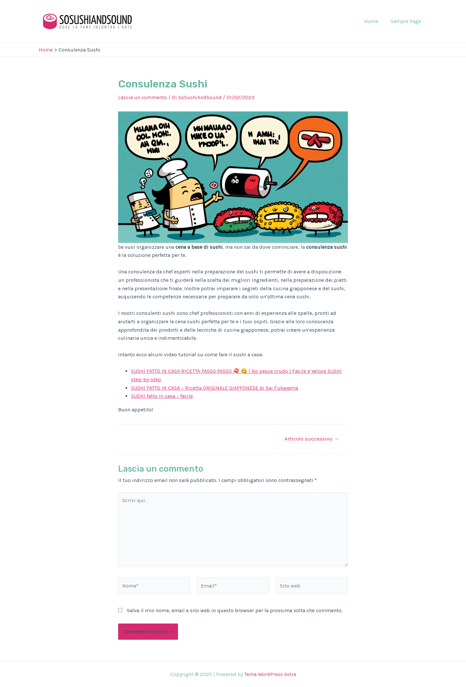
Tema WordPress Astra (270, 674)
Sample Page (407, 21)
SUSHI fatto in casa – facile (162, 396)
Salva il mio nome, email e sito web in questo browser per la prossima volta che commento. (234, 611)
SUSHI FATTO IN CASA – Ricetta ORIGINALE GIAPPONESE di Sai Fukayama (215, 388)
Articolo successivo (311, 438)
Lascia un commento (142, 97)
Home (374, 21)
